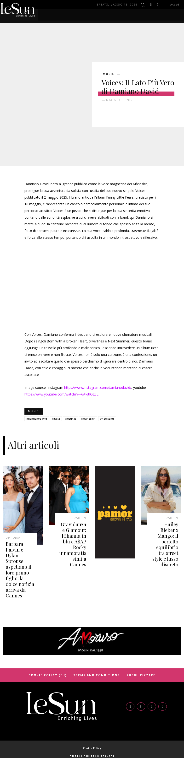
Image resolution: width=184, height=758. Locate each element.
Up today (13, 537)
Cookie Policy (92, 728)
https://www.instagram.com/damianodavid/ (97, 387)
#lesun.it (70, 418)
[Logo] (61, 686)
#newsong (107, 418)
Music (109, 74)
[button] (142, 4)
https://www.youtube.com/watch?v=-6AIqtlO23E (61, 394)
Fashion (79, 517)
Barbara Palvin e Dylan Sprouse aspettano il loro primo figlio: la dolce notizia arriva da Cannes (19, 559)
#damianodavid (36, 418)
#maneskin (88, 418)
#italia (56, 418)
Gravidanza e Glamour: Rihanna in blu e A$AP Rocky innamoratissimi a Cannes (72, 534)
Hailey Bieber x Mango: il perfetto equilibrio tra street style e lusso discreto (164, 534)
